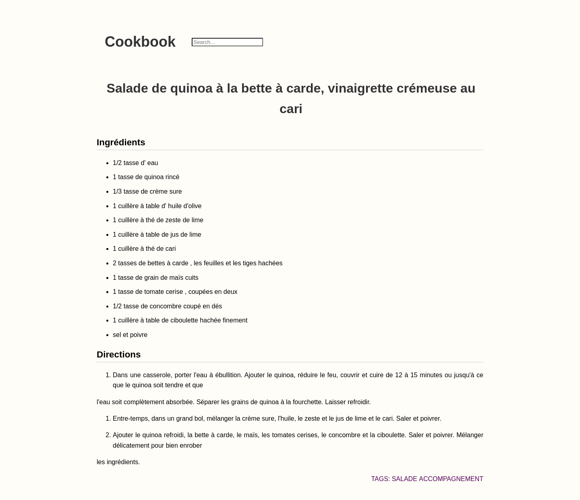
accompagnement (451, 478)
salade (404, 478)
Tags (379, 478)
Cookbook (140, 41)
